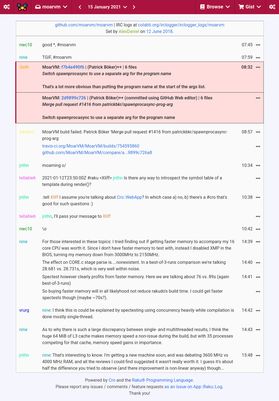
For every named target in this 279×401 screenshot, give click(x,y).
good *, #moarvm (59, 44)
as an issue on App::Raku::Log (193, 386)
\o (44, 228)
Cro (112, 380)
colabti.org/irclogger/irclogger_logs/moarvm (181, 24)
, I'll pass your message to (76, 216)
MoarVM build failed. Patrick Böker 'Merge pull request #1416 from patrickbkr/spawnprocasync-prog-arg (135, 135)
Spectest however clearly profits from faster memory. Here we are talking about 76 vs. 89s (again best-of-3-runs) (135, 280)
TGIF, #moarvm (57, 57)
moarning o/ (54, 165)
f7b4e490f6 (72, 67)
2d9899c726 (73, 97)
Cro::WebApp (129, 197)
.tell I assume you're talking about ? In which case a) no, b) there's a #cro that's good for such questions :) (134, 200)
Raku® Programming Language (162, 380)
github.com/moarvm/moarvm (84, 24)
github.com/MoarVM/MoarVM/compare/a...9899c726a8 (97, 152)
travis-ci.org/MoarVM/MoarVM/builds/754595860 (90, 146)
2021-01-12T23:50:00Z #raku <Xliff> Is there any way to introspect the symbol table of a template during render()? (132, 181)
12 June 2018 (159, 31)
